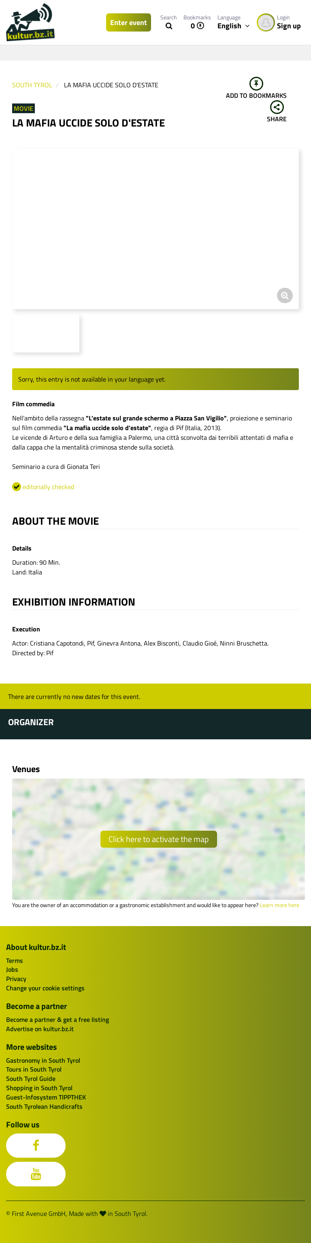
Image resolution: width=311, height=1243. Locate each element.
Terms (14, 960)
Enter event (128, 22)
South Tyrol (32, 85)
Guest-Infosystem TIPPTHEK (46, 1097)
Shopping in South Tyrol (39, 1088)
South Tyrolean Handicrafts (44, 1106)
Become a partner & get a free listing (57, 1019)
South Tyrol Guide (30, 1078)
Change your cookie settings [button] (45, 988)
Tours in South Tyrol (34, 1069)
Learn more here (279, 905)
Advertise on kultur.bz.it (40, 1029)
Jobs (12, 969)
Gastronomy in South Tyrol (43, 1060)
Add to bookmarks (256, 88)
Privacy (16, 978)
